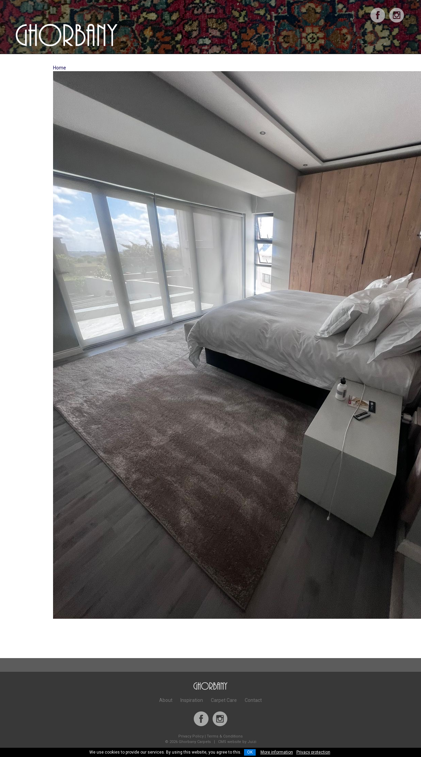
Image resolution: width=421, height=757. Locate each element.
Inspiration (191, 700)
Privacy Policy (191, 736)
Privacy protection (313, 752)
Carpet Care (224, 700)
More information (276, 752)
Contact (253, 700)
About (166, 700)
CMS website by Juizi (237, 742)
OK (250, 752)
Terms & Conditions (225, 736)
